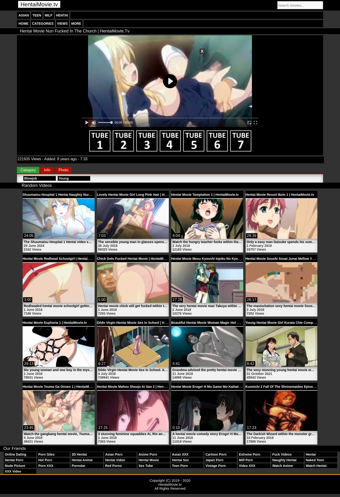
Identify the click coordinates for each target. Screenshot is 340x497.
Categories (43, 23)
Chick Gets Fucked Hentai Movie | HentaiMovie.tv (135, 259)
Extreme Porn (249, 454)
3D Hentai (79, 454)
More (76, 23)
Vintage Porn (215, 466)
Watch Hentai (316, 466)
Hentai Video (115, 460)
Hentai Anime (82, 460)
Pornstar (78, 466)
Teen (36, 15)
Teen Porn (180, 466)
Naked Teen (315, 460)
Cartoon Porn (215, 454)
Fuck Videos (281, 454)
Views (62, 23)
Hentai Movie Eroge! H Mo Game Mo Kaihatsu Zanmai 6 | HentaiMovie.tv (227, 387)
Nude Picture (15, 466)
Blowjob (30, 178)
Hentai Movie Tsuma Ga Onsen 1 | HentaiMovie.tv (61, 387)
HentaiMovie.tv (39, 4)
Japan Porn (214, 460)
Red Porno (113, 466)
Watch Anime (282, 466)
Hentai (62, 15)
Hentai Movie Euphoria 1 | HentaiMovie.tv (55, 323)
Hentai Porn (14, 460)
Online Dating (15, 454)
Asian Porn (113, 454)
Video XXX (247, 466)
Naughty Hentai (284, 460)
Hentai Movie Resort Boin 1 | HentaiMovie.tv (280, 194)
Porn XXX (45, 466)
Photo (64, 170)
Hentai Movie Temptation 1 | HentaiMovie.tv (205, 194)
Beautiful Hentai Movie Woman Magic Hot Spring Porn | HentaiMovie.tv (226, 323)
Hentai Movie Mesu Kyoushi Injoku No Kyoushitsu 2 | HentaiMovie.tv (224, 259)
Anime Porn (147, 454)
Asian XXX (180, 454)
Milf (49, 15)
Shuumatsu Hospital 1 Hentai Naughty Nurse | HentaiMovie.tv (71, 194)
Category (28, 170)
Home (23, 23)
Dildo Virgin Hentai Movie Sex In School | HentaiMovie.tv (141, 323)
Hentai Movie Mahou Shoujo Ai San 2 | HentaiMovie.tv (139, 387)
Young (64, 178)
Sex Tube (145, 466)
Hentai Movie (148, 460)
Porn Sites (46, 454)
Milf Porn (246, 460)
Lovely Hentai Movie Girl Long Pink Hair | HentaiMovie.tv (141, 194)
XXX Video (13, 471)
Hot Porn (45, 460)
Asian (24, 15)
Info (47, 170)
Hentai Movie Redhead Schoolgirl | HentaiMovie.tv (62, 259)
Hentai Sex (180, 460)
